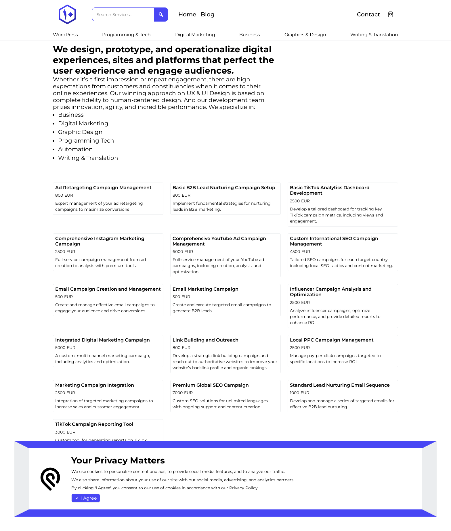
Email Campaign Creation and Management (108, 289)
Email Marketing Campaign (205, 289)
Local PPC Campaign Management (332, 340)
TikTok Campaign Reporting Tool (94, 424)
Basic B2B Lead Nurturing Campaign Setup (224, 187)
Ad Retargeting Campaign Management (103, 187)
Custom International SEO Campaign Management (334, 241)
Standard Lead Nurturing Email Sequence (340, 385)
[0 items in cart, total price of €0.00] (390, 14)
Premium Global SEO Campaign (211, 385)
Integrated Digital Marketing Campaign (102, 340)
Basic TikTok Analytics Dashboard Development (330, 190)
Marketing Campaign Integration (94, 385)
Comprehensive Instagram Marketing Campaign (99, 241)
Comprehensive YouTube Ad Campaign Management (219, 241)
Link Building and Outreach (205, 340)
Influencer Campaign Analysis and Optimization (331, 291)
